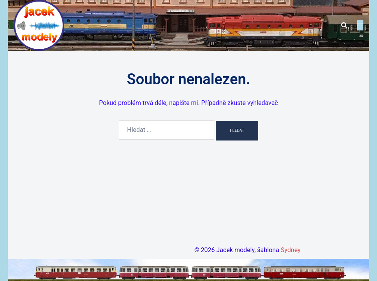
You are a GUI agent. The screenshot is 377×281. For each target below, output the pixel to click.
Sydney (291, 250)
